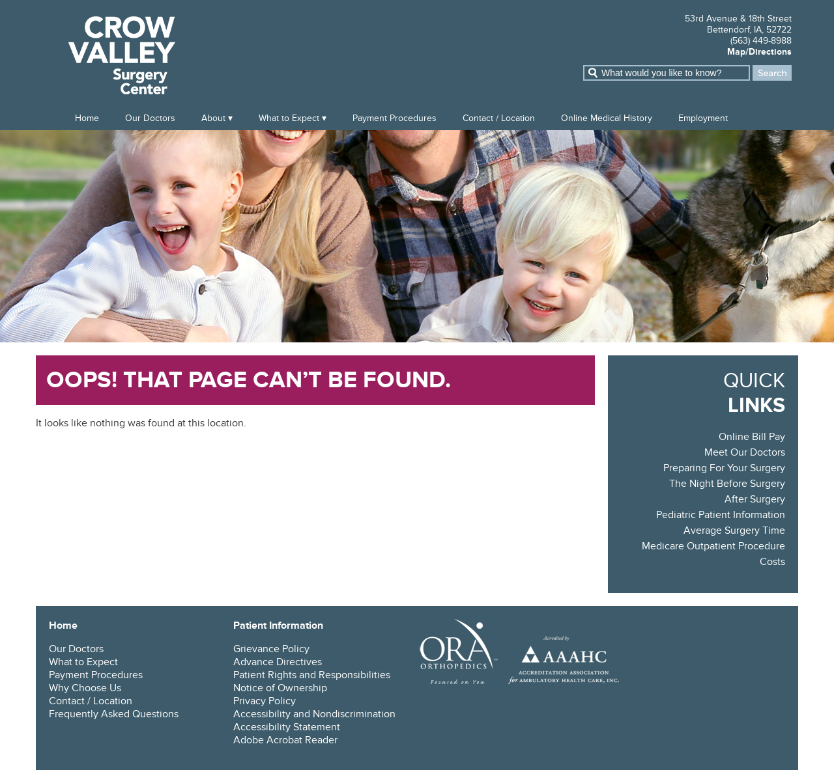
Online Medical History (606, 118)
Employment (703, 118)
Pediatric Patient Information (720, 514)
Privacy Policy (264, 701)
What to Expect (289, 118)
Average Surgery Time (734, 530)
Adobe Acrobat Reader (285, 740)
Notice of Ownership (280, 687)
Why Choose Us (85, 687)
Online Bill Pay (752, 436)
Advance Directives (277, 661)
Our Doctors (150, 118)
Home (87, 118)
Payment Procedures (394, 118)
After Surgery (755, 499)
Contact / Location (499, 118)
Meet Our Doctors (744, 452)
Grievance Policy (271, 648)
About (213, 118)
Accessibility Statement (286, 727)
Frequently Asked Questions (114, 714)
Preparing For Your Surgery (724, 467)
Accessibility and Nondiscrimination (314, 714)
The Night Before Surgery (727, 483)
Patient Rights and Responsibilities (311, 674)
